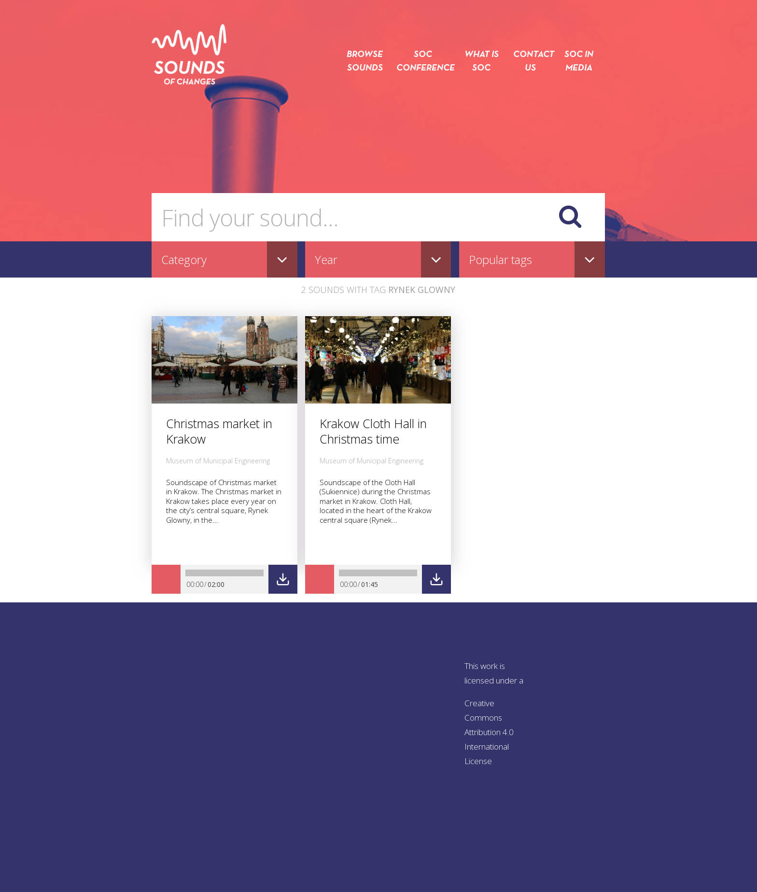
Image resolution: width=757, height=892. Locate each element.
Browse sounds (365, 61)
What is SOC (481, 61)
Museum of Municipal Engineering (218, 460)
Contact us (530, 61)
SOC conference (422, 61)
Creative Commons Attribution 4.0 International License (489, 732)
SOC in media (578, 61)
